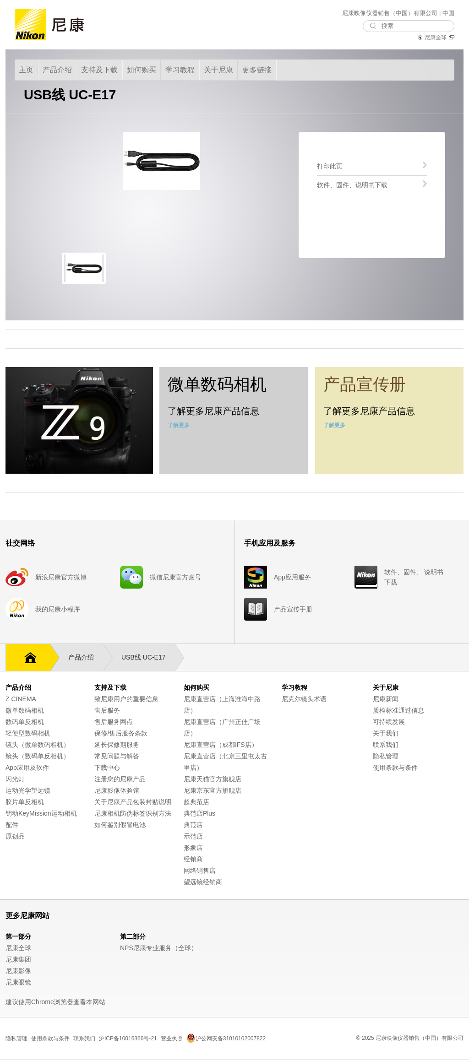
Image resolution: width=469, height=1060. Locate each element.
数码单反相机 (24, 721)
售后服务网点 (113, 721)
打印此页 (330, 166)
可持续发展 (389, 721)
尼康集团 (18, 959)
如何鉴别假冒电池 (120, 824)
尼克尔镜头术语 (304, 699)
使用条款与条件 (395, 767)
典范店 (193, 824)
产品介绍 (85, 657)
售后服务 (107, 710)
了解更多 (179, 425)
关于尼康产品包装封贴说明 (132, 802)
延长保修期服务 (116, 744)
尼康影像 (18, 970)
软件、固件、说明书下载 (352, 185)
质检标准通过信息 (398, 710)
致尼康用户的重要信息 (126, 699)
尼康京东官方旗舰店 (212, 790)
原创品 (15, 836)
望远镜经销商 (203, 882)
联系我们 (385, 744)
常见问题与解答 (116, 756)
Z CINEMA (20, 699)
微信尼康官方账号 (175, 577)
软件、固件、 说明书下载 (414, 577)
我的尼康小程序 (57, 609)
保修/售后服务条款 (120, 733)
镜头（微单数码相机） (37, 744)
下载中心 (107, 767)
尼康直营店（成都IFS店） (221, 744)
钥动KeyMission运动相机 (41, 813)
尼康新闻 (385, 699)
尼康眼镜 (18, 982)
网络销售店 (200, 870)
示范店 (193, 836)
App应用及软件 (27, 767)
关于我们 (385, 733)
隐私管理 (385, 756)
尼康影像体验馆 (116, 790)
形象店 (193, 847)
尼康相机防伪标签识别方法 (132, 813)
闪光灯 (15, 779)
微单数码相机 (24, 710)
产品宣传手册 (293, 609)
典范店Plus (199, 813)
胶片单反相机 (24, 802)
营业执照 (172, 1038)
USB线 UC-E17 (148, 657)
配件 (11, 824)
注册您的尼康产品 (120, 779)
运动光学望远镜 (27, 790)
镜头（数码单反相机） (37, 756)
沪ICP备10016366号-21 (128, 1038)
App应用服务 (292, 577)
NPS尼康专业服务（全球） (158, 948)
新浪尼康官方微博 (61, 577)
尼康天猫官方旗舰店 (212, 779)
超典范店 (196, 802)
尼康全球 (436, 37)
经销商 (193, 859)
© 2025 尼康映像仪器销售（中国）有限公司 (410, 1038)
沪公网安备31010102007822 (226, 1038)
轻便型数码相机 (27, 733)
